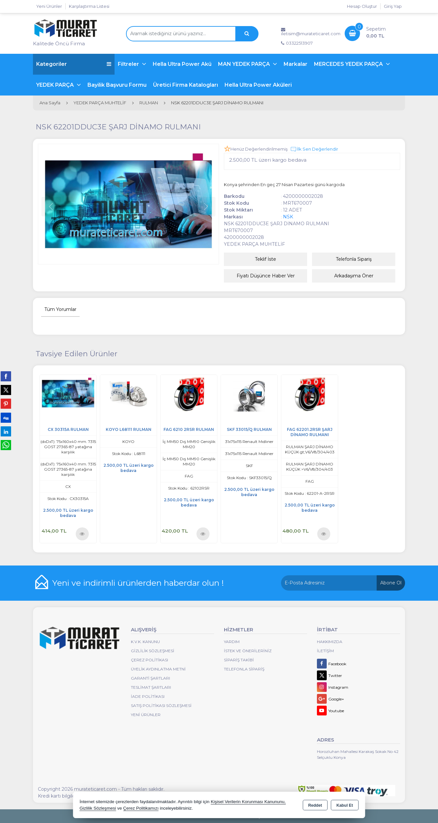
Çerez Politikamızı (141, 808)
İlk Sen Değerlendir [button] (314, 149)
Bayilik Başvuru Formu (117, 85)
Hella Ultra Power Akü (182, 64)
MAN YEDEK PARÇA (244, 64)
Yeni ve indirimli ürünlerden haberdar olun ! (138, 583)
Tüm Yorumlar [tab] (60, 309)
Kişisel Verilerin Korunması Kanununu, (248, 801)
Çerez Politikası (149, 659)
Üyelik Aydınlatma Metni (158, 669)
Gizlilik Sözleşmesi (152, 650)
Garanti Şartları (150, 678)
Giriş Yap (393, 6)
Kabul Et (344, 805)
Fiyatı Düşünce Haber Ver (266, 276)
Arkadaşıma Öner (353, 276)
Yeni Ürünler (146, 714)
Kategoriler (73, 64)
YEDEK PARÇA (55, 85)
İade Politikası (147, 696)
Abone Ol (390, 583)
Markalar (295, 64)
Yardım (232, 641)
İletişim (325, 650)
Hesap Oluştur (362, 6)
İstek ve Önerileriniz (248, 650)
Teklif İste (265, 259)
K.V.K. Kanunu (145, 641)
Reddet (315, 805)
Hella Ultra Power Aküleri (258, 85)
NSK (288, 217)
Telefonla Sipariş (354, 259)
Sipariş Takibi (239, 659)
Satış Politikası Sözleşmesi (161, 705)
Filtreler (129, 64)
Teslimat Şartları (151, 687)
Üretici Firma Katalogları (185, 85)
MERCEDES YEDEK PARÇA (349, 64)
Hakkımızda (329, 641)
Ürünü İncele (82, 533)
